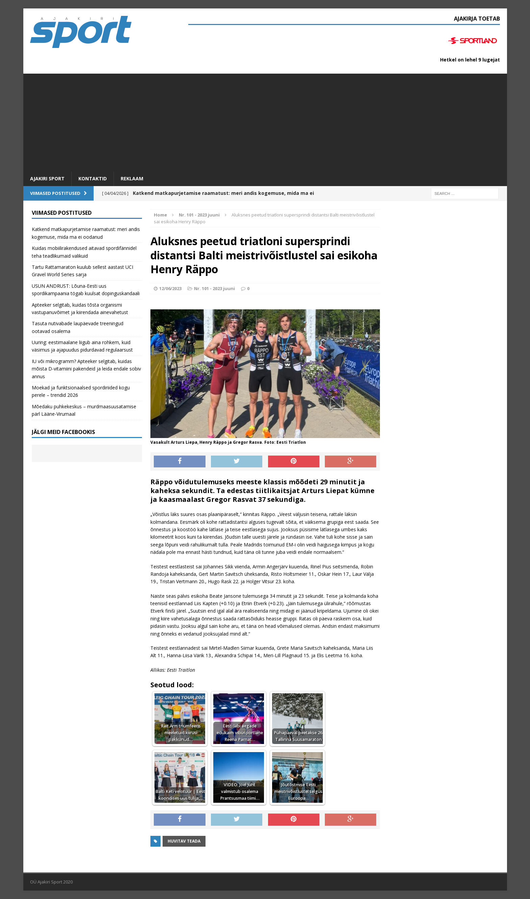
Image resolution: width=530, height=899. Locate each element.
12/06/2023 (170, 288)
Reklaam (132, 178)
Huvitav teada (184, 841)
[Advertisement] (265, 121)
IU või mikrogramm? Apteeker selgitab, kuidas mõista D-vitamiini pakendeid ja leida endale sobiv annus (86, 369)
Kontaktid (92, 178)
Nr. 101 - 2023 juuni (214, 288)
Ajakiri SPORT (47, 178)
